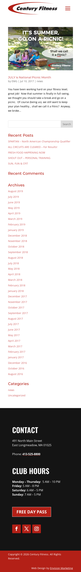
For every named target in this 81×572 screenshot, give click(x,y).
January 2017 (16, 357)
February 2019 (16, 224)
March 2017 (15, 346)
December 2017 (17, 296)
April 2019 (14, 213)
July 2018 (13, 263)
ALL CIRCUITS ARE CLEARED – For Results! (32, 147)
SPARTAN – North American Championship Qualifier (39, 141)
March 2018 (15, 280)
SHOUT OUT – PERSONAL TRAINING (29, 158)
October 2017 (16, 307)
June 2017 (14, 329)
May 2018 (14, 268)
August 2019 (15, 191)
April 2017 (14, 340)
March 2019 (15, 219)
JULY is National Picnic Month (29, 77)
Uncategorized (16, 395)
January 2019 (16, 230)
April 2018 (14, 274)
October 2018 (16, 246)
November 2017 (17, 302)
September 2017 (18, 313)
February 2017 (16, 351)
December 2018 (17, 235)
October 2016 (16, 368)
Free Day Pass (31, 512)
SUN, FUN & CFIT (18, 163)
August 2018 (15, 257)
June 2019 (14, 202)
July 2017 (13, 324)
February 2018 (16, 285)
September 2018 (18, 252)
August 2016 (15, 374)
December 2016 (17, 363)
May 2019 (14, 208)
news (40, 81)
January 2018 (16, 291)
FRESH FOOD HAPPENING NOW (26, 152)
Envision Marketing (61, 568)
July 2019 (13, 196)
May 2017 (14, 335)
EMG (14, 81)
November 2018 (17, 241)
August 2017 (15, 318)
